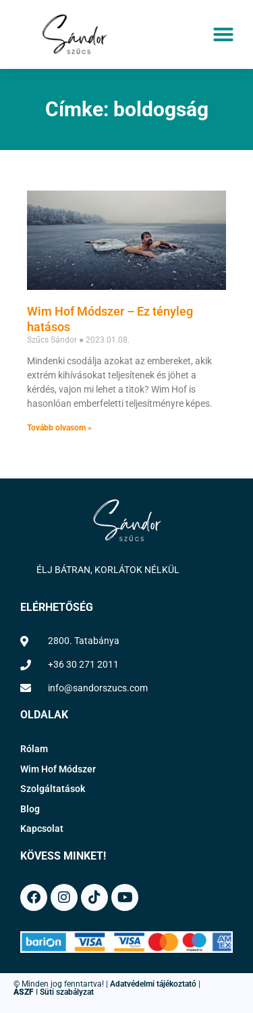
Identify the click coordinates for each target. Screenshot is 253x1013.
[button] (223, 34)
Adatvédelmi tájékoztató (153, 984)
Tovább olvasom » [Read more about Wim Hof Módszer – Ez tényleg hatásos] (59, 428)
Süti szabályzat (67, 992)
